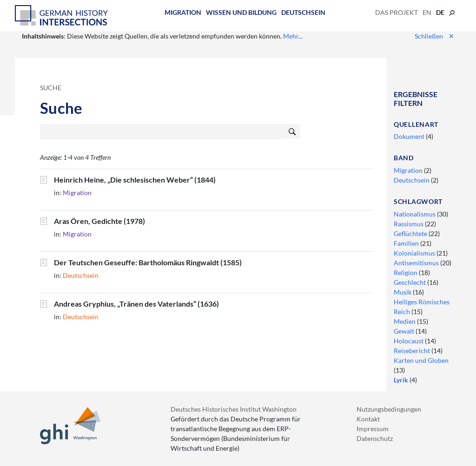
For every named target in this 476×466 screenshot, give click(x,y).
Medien (405, 321)
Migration (183, 12)
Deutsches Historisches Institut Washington (234, 409)
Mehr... (293, 36)
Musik (403, 292)
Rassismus (409, 224)
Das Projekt (396, 12)
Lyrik (402, 380)
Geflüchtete (411, 233)
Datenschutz (375, 438)
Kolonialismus (415, 253)
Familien (407, 243)
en (427, 12)
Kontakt (368, 419)
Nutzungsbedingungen (389, 409)
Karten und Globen (421, 360)
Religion (406, 272)
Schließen (434, 36)
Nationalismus (415, 214)
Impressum (373, 429)
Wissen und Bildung (241, 12)
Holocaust (409, 341)
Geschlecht (410, 282)
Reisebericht (412, 350)
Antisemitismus (417, 263)
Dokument (410, 136)
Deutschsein (303, 12)
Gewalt (405, 331)
